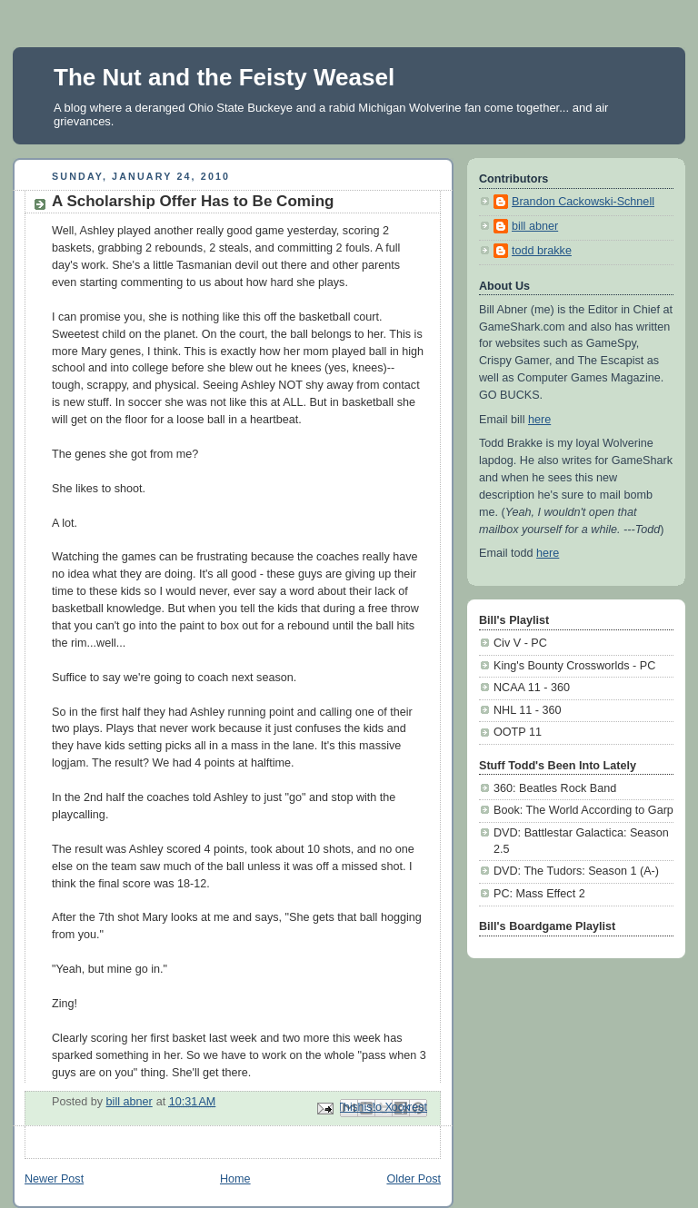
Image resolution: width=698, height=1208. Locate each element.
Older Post (413, 1179)
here (539, 419)
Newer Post (54, 1179)
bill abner (535, 226)
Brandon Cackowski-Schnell (583, 201)
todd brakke (542, 250)
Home (235, 1179)
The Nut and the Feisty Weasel (224, 77)
